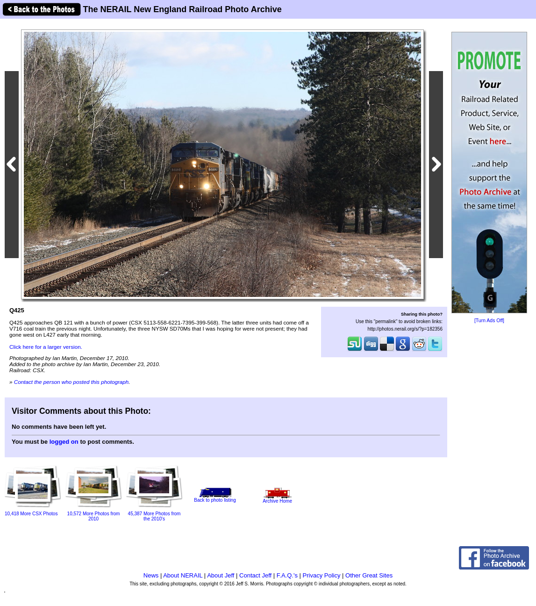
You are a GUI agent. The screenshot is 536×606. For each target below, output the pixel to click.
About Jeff (220, 575)
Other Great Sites (369, 575)
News (151, 575)
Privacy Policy (322, 575)
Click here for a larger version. (45, 347)
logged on (64, 441)
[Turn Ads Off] (489, 320)
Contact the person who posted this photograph (71, 382)
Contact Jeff (255, 575)
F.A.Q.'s (287, 575)
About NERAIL (182, 575)
